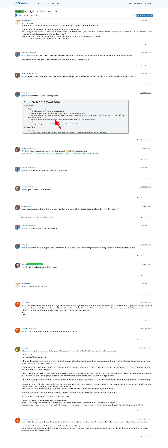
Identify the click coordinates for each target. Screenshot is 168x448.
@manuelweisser (31, 52)
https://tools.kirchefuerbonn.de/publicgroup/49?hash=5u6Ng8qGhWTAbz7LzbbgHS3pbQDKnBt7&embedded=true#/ (60, 153)
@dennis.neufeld (31, 93)
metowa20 (25, 348)
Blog (56, 25)
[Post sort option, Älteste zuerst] (134, 15)
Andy (23, 52)
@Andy (34, 73)
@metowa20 (34, 419)
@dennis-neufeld (27, 96)
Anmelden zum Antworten (144, 15)
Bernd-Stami (25, 303)
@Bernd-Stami (33, 328)
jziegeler (24, 264)
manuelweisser (26, 20)
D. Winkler (25, 328)
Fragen (20, 15)
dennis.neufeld (26, 73)
